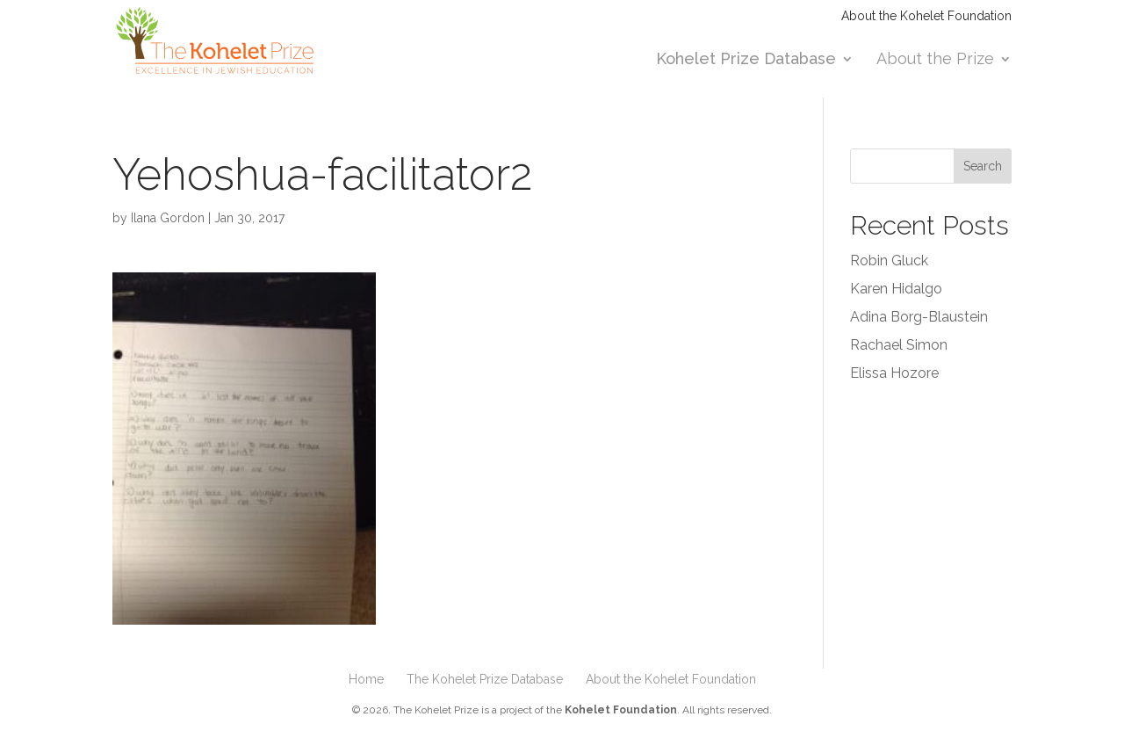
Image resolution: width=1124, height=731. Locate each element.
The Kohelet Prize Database (485, 679)
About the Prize (935, 60)
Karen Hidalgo (896, 288)
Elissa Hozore (894, 373)
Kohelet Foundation (621, 710)
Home (366, 679)
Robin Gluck (889, 260)
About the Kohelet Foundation (926, 16)
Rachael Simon (898, 345)
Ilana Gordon (168, 218)
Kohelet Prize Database (746, 60)
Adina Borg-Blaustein (919, 316)
